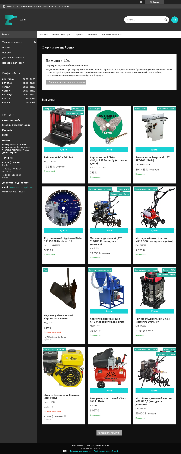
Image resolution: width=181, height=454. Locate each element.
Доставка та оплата (111, 34)
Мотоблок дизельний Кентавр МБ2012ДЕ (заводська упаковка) (154, 401)
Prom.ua (105, 446)
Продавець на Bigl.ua (90, 448)
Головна (44, 34)
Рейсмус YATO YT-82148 (58, 157)
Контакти (92, 34)
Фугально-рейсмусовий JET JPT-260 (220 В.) (153, 159)
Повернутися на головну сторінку (67, 82)
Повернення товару (13, 63)
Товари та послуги (61, 34)
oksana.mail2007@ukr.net (21, 187)
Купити (63, 150)
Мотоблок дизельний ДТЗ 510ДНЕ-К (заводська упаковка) (106, 241)
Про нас (80, 34)
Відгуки (6, 52)
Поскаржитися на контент (81, 451)
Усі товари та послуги (108, 433)
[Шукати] (165, 19)
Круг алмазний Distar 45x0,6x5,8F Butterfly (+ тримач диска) (108, 160)
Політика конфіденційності (106, 451)
